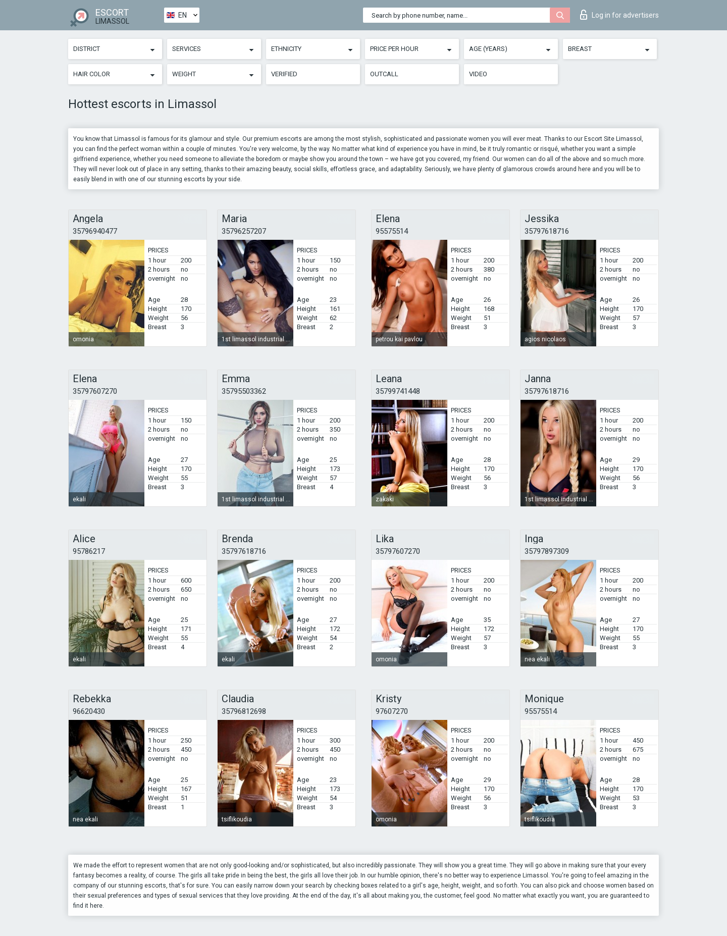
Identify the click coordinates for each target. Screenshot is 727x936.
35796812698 (244, 711)
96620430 (89, 711)
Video (478, 74)
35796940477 (95, 231)
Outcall (384, 74)
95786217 (89, 551)
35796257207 (244, 231)
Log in (619, 14)
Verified (284, 74)
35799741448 (398, 391)
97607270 (392, 711)
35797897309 (547, 551)
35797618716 (547, 231)
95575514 (392, 231)
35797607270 (95, 391)
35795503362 (244, 391)
